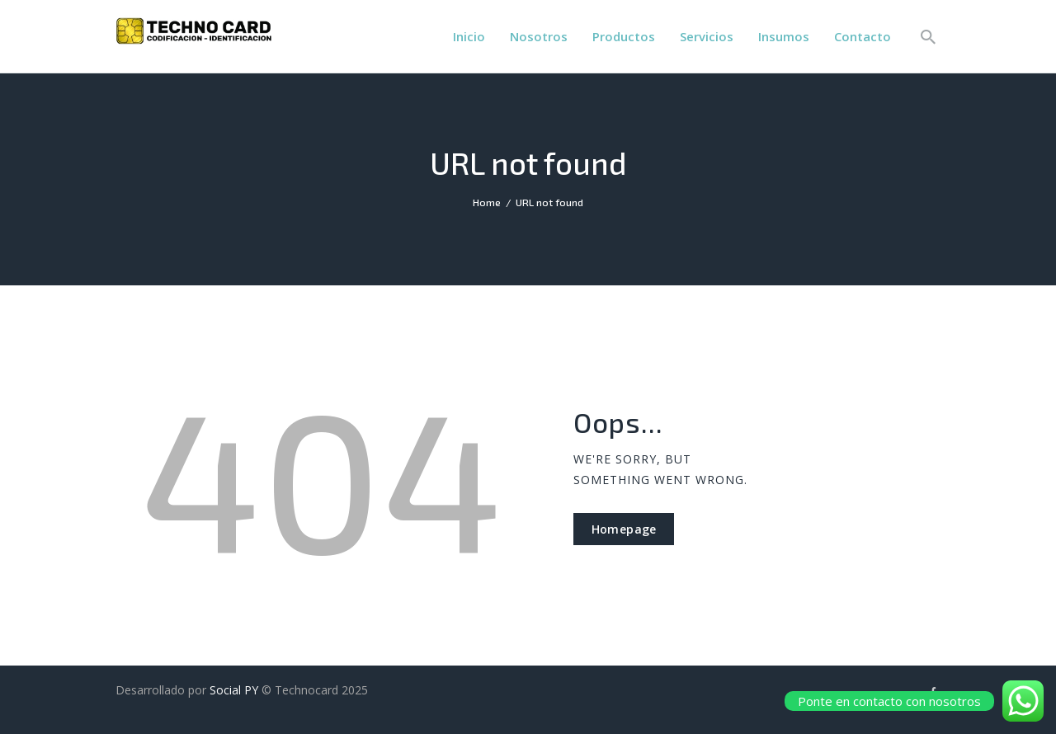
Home (487, 202)
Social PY (234, 690)
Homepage (624, 529)
